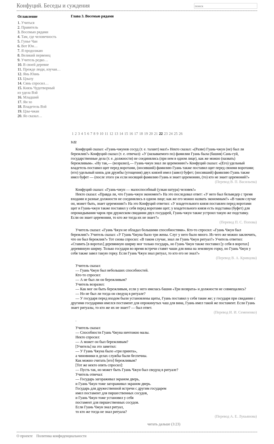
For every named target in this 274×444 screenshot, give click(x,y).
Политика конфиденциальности (61, 436)
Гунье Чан (29, 41)
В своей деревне (36, 64)
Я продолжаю (32, 50)
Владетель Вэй (34, 106)
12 (111, 133)
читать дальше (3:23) (163, 424)
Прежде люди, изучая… (41, 69)
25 (176, 133)
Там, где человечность (38, 36)
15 (126, 133)
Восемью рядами (34, 32)
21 (156, 133)
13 (116, 133)
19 (146, 133)
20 (151, 133)
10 (101, 133)
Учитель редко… (34, 60)
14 (121, 133)
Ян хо (27, 102)
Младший (31, 97)
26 (181, 133)
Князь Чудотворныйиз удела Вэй (36, 90)
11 (106, 133)
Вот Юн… (29, 46)
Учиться (28, 23)
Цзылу (28, 78)
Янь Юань (31, 74)
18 (141, 133)
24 (171, 133)
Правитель (29, 27)
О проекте (25, 436)
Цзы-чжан (31, 111)
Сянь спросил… (36, 83)
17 (136, 133)
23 (166, 133)
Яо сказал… (32, 116)
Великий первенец (36, 55)
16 (131, 133)
